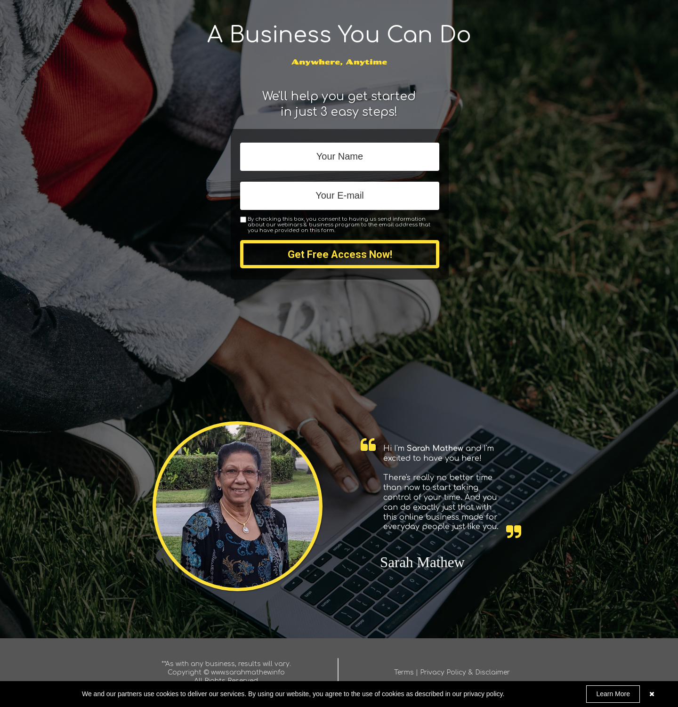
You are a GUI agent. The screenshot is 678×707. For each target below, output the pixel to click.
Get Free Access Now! (339, 254)
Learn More (613, 694)
